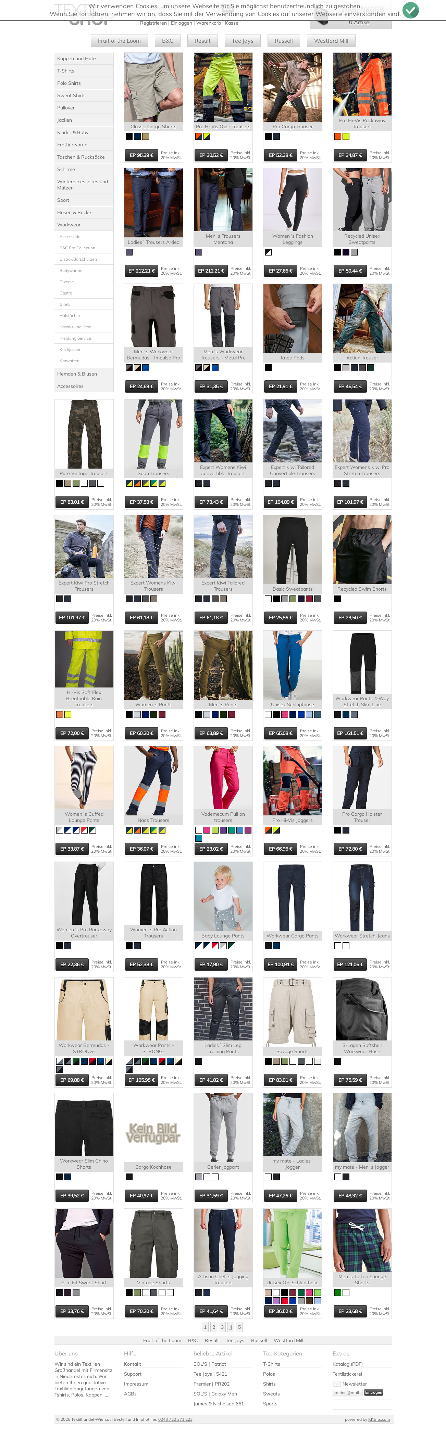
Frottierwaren (72, 145)
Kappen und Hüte (76, 58)
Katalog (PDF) (348, 1364)
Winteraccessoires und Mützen (82, 185)
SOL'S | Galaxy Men (215, 1394)
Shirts (269, 1384)
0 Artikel (360, 22)
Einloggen (181, 23)
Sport (63, 200)
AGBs (130, 1394)
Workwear (68, 225)
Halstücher (70, 315)
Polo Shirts (69, 83)
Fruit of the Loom (119, 40)
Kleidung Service (75, 338)
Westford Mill (331, 40)
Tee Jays (242, 40)
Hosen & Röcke (74, 212)
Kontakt (132, 1364)
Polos (269, 1374)
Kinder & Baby (72, 132)
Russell (284, 40)
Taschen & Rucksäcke (81, 157)
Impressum (136, 1384)
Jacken (64, 120)
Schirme (66, 169)
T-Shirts (65, 71)
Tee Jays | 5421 (210, 1374)
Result (203, 40)
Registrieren (153, 23)
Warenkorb (208, 23)
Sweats (271, 1394)
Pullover (66, 108)
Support (132, 1374)
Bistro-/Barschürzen (78, 259)
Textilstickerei (347, 1374)
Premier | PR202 (212, 1384)
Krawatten (69, 360)
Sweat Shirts (71, 95)
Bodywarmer (72, 270)
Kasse (231, 23)
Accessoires (70, 386)
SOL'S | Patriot (210, 1364)
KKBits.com (379, 1419)
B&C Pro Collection (77, 247)
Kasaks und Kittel (76, 326)
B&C (167, 40)
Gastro (66, 293)
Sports (270, 1404)
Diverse (67, 281)
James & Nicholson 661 (219, 1404)
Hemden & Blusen (77, 374)
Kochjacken (71, 349)
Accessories (71, 236)
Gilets (65, 304)
